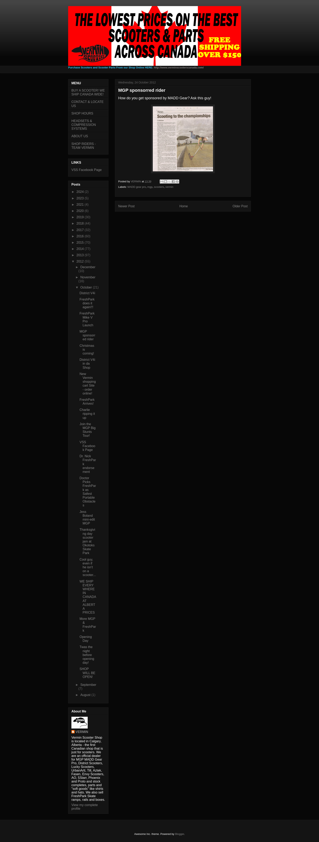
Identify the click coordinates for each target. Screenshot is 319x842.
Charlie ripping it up (87, 413)
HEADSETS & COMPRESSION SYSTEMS (83, 124)
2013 (80, 255)
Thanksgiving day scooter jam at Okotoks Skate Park (87, 541)
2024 (80, 191)
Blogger (179, 834)
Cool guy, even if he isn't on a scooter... (88, 567)
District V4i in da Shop (87, 363)
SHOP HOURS (82, 113)
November (87, 277)
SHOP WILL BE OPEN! (87, 672)
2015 (80, 242)
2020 (80, 211)
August (85, 695)
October (86, 287)
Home (183, 206)
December (87, 267)
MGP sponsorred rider (87, 335)
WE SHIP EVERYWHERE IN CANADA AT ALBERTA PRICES (88, 597)
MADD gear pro (137, 186)
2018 (80, 223)
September (88, 684)
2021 (80, 204)
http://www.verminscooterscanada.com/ (179, 67)
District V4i (87, 293)
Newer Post (126, 206)
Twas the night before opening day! (87, 654)
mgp (149, 186)
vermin (169, 186)
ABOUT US (79, 136)
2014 (80, 249)
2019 (80, 217)
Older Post (240, 206)
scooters (159, 186)
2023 (80, 198)
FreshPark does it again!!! (87, 303)
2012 (80, 261)
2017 (80, 230)
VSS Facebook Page (86, 170)
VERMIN (81, 732)
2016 (80, 236)
